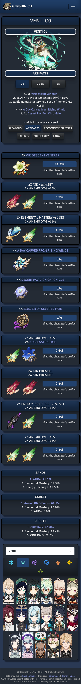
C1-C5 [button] (40, 84)
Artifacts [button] (32, 128)
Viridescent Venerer (44, 94)
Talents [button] (23, 136)
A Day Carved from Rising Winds (43, 109)
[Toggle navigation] (73, 6)
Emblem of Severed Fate (42, 309)
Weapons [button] (15, 128)
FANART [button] (58, 136)
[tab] (11, 562)
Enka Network (29, 676)
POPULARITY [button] (41, 136)
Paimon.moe (54, 676)
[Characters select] (40, 551)
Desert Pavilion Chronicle (44, 113)
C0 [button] (22, 84)
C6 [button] (58, 84)
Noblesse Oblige (42, 342)
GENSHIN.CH (17, 6)
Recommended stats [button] (58, 128)
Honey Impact (69, 676)
